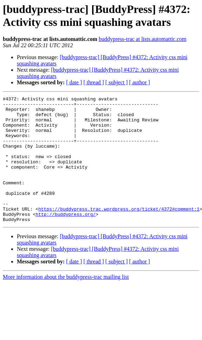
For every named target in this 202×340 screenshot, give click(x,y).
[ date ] (74, 82)
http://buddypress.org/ (66, 238)
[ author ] (139, 82)
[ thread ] (93, 82)
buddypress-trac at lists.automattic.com (143, 39)
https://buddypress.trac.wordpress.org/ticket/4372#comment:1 (118, 232)
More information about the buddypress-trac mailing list (66, 302)
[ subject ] (116, 82)
